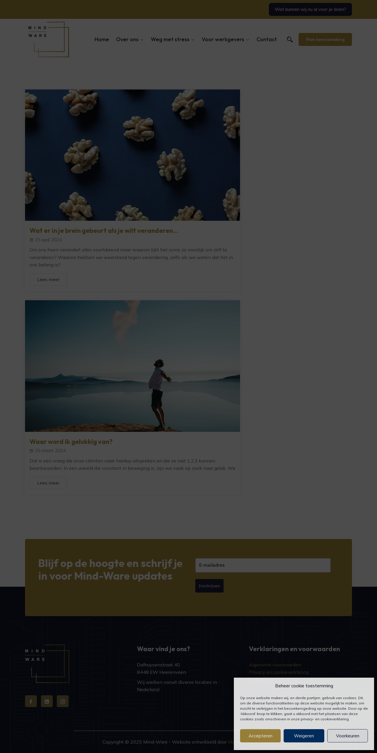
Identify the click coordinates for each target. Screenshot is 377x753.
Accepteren (260, 736)
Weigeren (304, 736)
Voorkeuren (347, 736)
